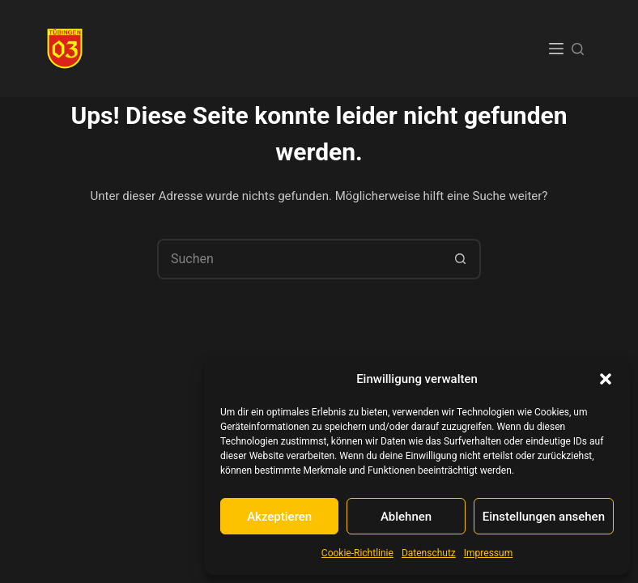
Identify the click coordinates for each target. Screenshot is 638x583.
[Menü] (556, 48)
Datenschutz (429, 553)
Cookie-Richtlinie (357, 553)
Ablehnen (406, 516)
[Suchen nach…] (298, 259)
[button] (606, 379)
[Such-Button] (460, 259)
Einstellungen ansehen (544, 516)
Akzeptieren (279, 516)
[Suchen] (578, 49)
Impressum (488, 553)
